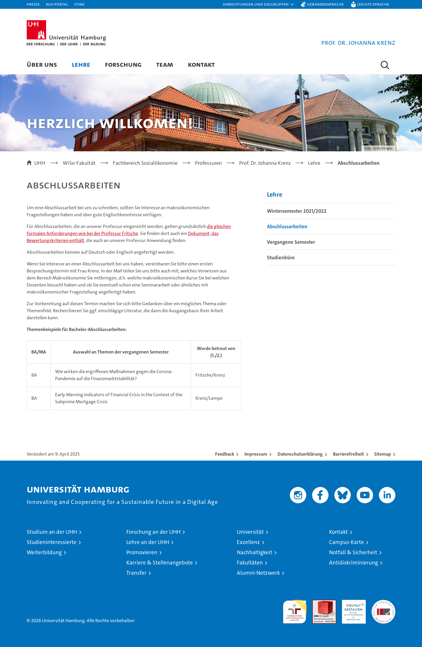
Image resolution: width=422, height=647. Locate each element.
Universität (250, 532)
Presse (33, 4)
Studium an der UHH (52, 532)
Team (164, 64)
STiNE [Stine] (79, 4)
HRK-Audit (352, 603)
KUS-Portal (57, 4)
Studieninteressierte (51, 542)
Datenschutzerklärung (300, 454)
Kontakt (201, 64)
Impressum (255, 454)
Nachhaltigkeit (254, 552)
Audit (318, 603)
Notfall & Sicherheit (353, 552)
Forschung (123, 64)
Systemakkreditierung (383, 603)
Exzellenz (248, 542)
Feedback (224, 454)
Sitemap (382, 454)
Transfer (136, 572)
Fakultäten (250, 562)
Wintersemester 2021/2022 (296, 211)
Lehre (81, 64)
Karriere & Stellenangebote (159, 562)
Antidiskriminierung (353, 562)
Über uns (42, 64)
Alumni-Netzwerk (258, 572)
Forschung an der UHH (153, 532)
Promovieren (141, 552)
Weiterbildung (44, 552)
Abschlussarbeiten (287, 226)
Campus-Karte (346, 542)
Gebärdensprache (325, 4)
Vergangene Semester (291, 242)
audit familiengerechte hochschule (295, 609)
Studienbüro (281, 257)
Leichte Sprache (373, 4)
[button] (259, 4)
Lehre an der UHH (147, 542)
